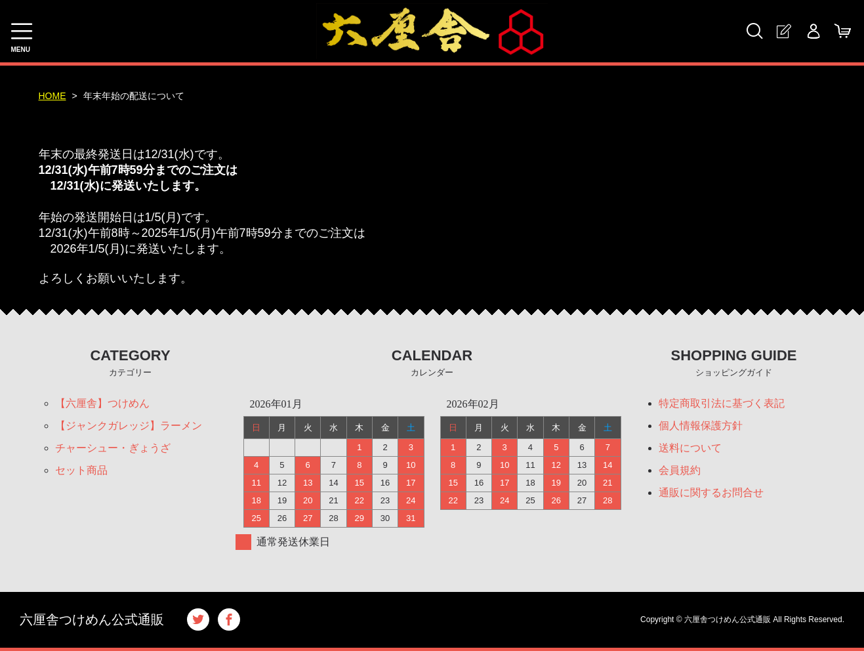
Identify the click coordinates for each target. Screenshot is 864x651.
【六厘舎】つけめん (102, 403)
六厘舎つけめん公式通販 (92, 619)
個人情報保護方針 (701, 425)
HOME (52, 96)
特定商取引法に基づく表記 (722, 403)
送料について (690, 447)
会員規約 (680, 470)
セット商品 (81, 470)
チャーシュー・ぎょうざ (113, 447)
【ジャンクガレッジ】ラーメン (128, 425)
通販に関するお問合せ (711, 492)
